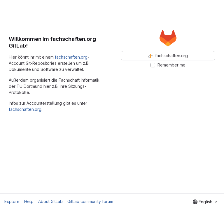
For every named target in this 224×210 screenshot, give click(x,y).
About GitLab (50, 201)
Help (29, 201)
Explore (12, 201)
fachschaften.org (71, 57)
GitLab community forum (90, 201)
